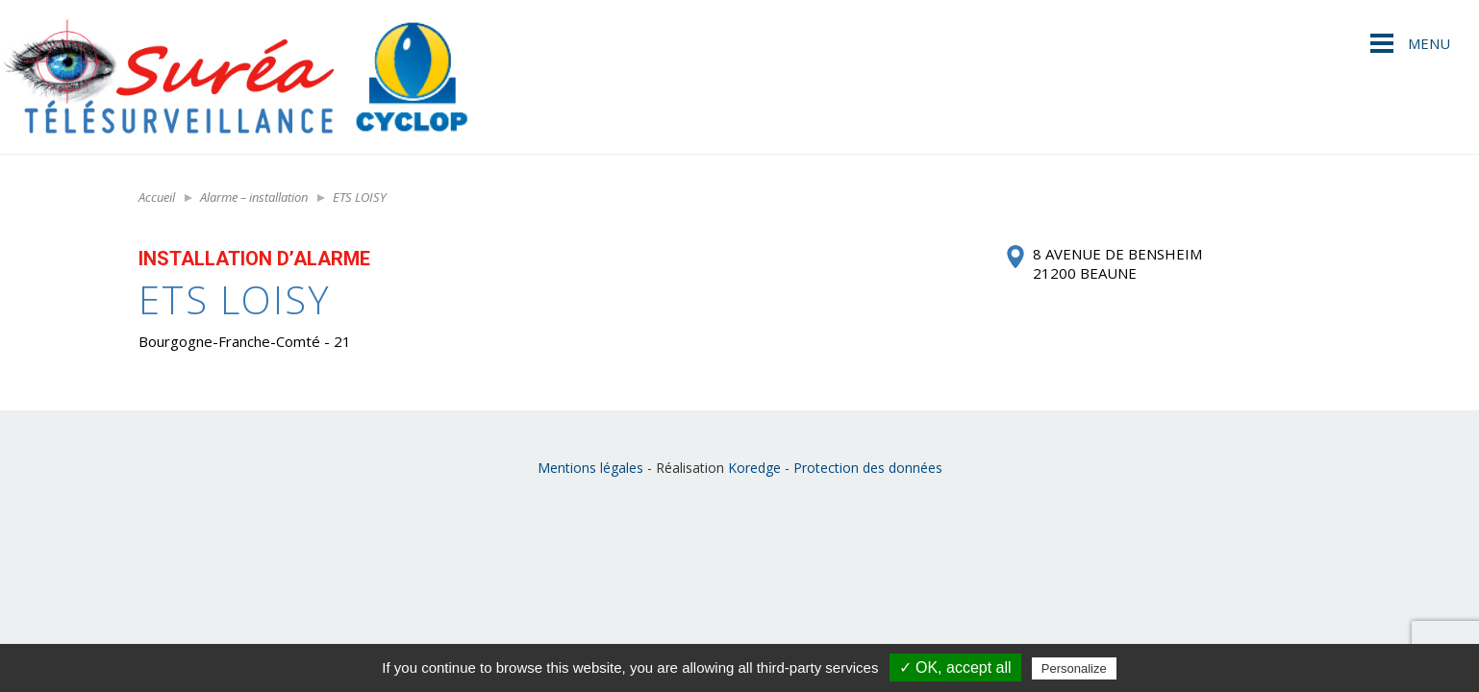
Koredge (754, 467)
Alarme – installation (254, 197)
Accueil (156, 197)
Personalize (1074, 668)
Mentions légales (590, 467)
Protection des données (867, 467)
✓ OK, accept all (955, 667)
